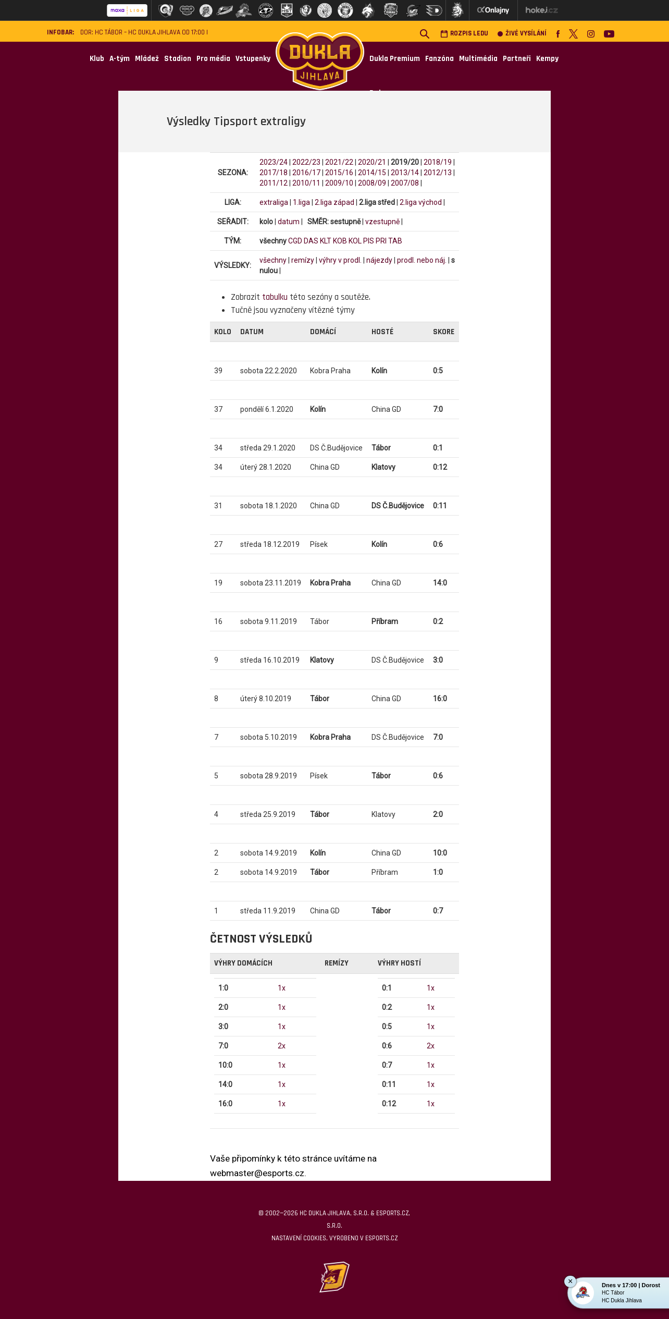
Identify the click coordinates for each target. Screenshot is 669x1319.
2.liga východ (421, 202)
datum (289, 221)
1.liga (301, 202)
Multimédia (478, 59)
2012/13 (438, 172)
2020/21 (372, 162)
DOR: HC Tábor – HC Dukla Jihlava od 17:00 (142, 32)
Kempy (547, 59)
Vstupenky (253, 59)
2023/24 (273, 162)
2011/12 (273, 183)
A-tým (119, 59)
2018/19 (438, 162)
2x (282, 1046)
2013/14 (405, 172)
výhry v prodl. (340, 260)
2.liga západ (334, 202)
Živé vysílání (522, 33)
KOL (355, 241)
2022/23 (306, 162)
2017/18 (273, 172)
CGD (295, 241)
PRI (381, 241)
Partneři (517, 59)
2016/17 (306, 172)
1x (282, 988)
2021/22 (339, 162)
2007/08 (405, 183)
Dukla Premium (394, 59)
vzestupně (382, 221)
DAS (311, 241)
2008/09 (372, 183)
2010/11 (306, 183)
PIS (368, 241)
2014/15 (372, 172)
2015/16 (339, 172)
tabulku (275, 297)
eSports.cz (381, 1238)
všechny (273, 260)
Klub (97, 59)
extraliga (273, 202)
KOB (340, 241)
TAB (395, 241)
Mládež (147, 59)
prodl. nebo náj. (422, 260)
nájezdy (379, 260)
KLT (325, 241)
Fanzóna (439, 59)
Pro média (213, 59)
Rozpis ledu (464, 33)
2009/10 (339, 183)
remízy (302, 260)
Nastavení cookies (298, 1238)
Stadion (177, 59)
